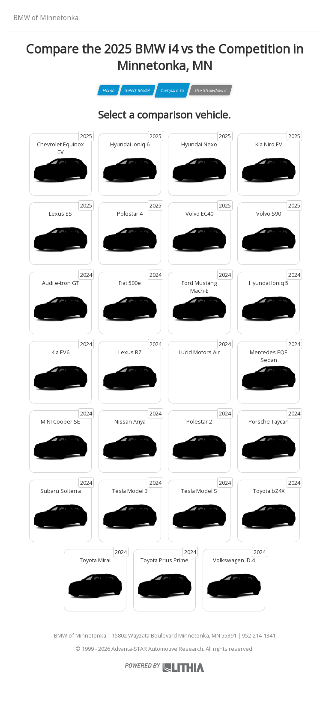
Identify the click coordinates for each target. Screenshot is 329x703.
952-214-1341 (258, 635)
